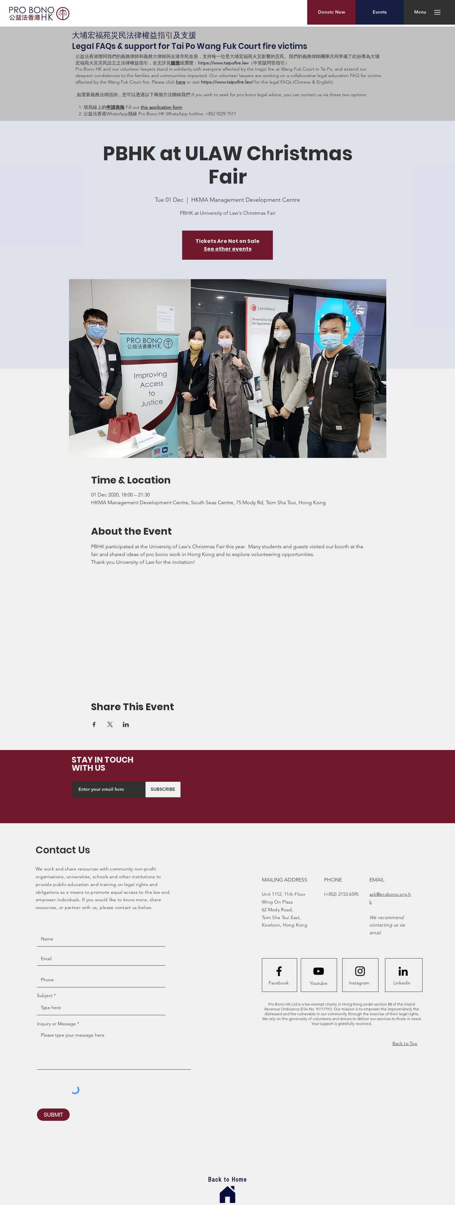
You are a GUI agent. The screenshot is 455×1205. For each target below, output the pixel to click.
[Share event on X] (110, 724)
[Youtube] (318, 983)
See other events (227, 249)
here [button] (180, 82)
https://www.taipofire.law (223, 63)
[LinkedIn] (403, 971)
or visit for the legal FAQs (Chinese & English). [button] (259, 82)
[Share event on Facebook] (94, 724)
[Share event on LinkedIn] (126, 724)
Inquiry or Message (56, 1023)
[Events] (380, 12)
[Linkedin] (402, 983)
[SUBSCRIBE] (163, 789)
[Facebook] (279, 983)
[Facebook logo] (279, 971)
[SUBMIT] (53, 1114)
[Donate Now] (331, 12)
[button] (420, 12)
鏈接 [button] (175, 63)
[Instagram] (359, 983)
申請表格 (115, 107)
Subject (44, 995)
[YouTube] (318, 971)
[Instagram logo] (360, 971)
